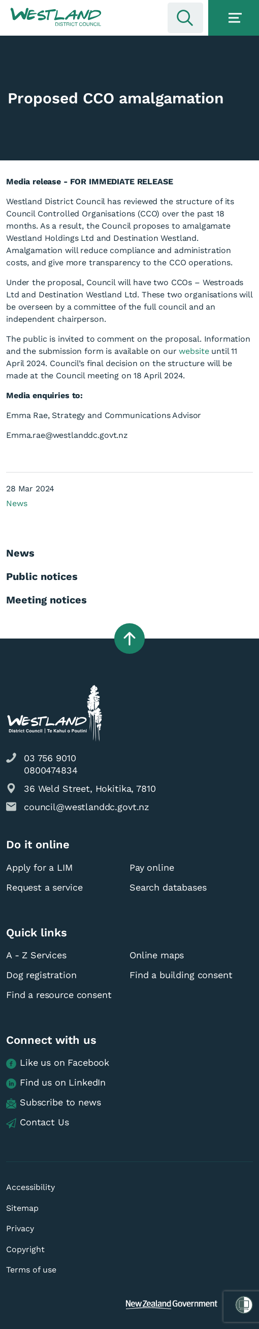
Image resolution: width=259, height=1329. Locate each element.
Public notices (42, 576)
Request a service (44, 887)
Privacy (20, 1228)
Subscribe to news (53, 1103)
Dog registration (41, 975)
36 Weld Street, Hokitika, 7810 (90, 788)
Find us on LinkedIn (56, 1083)
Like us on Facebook (57, 1063)
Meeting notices (46, 600)
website (194, 351)
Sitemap (22, 1208)
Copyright (25, 1249)
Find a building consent (181, 975)
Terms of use (31, 1270)
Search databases (168, 887)
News (16, 503)
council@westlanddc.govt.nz (86, 806)
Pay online (152, 867)
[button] (56, 17)
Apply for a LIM (39, 867)
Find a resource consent (59, 994)
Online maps (157, 955)
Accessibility (30, 1187)
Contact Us (37, 1122)
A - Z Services (36, 955)
